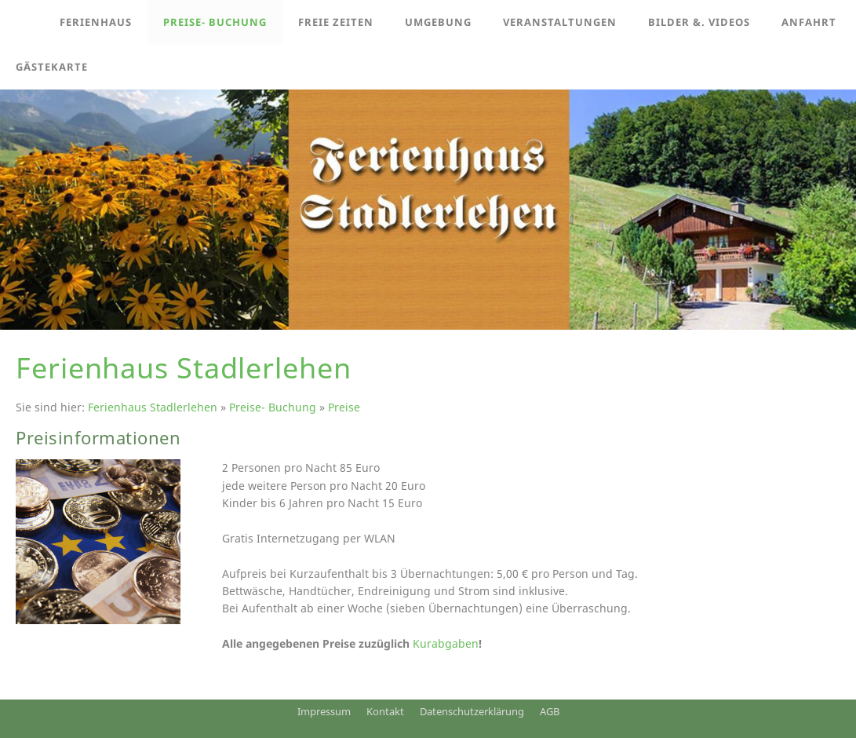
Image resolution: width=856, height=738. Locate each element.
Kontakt (385, 711)
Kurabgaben (446, 643)
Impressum (324, 711)
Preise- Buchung (272, 407)
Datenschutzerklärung (472, 711)
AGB (549, 711)
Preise (344, 407)
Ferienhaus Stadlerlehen (152, 407)
